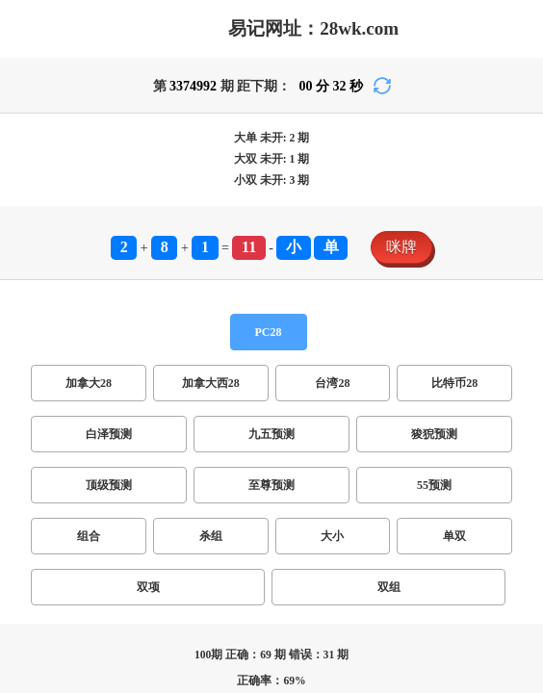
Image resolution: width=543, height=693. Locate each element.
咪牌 (401, 247)
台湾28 (332, 383)
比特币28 (454, 383)
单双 (454, 536)
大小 (332, 536)
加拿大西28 (211, 383)
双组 (389, 587)
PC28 (268, 332)
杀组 (210, 536)
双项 (148, 587)
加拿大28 (88, 383)
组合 (88, 536)
